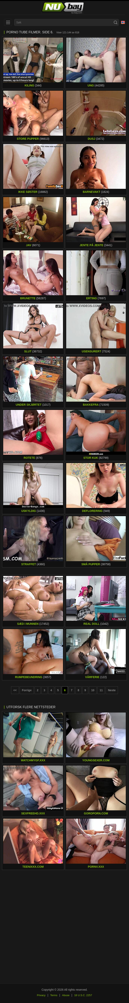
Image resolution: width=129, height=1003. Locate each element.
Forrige (27, 690)
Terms (53, 995)
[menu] (8, 22)
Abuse (65, 995)
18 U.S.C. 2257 (83, 995)
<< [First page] (15, 690)
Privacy (41, 995)
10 (92, 690)
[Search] (115, 22)
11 (101, 690)
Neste (112, 690)
